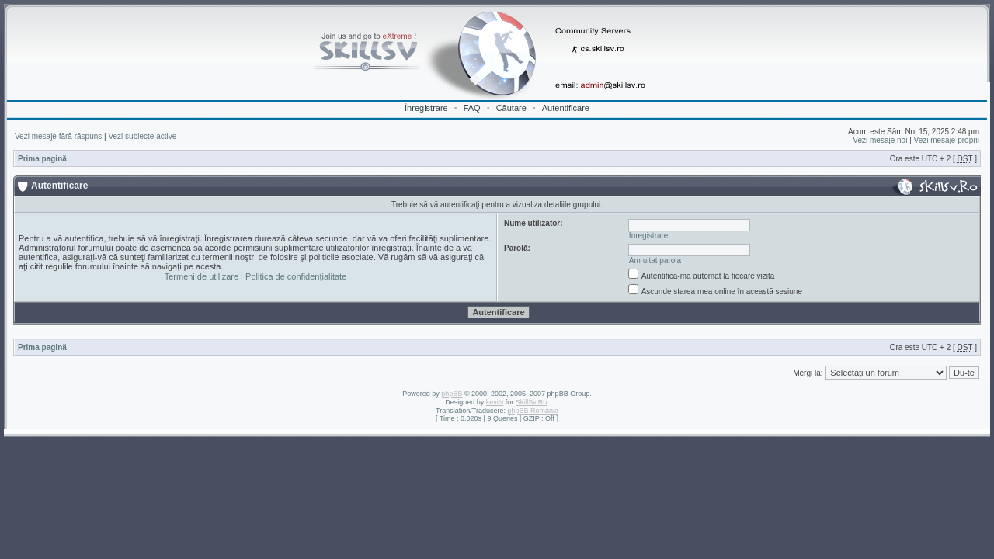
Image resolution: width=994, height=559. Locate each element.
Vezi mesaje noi (880, 140)
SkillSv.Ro (531, 402)
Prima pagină (42, 159)
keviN (495, 402)
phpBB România (532, 411)
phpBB (451, 394)
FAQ (472, 108)
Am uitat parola (655, 260)
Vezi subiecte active (142, 136)
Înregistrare (426, 108)
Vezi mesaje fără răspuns (58, 136)
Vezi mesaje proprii (946, 140)
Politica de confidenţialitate (295, 276)
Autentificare (565, 108)
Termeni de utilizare (201, 276)
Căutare (511, 108)
